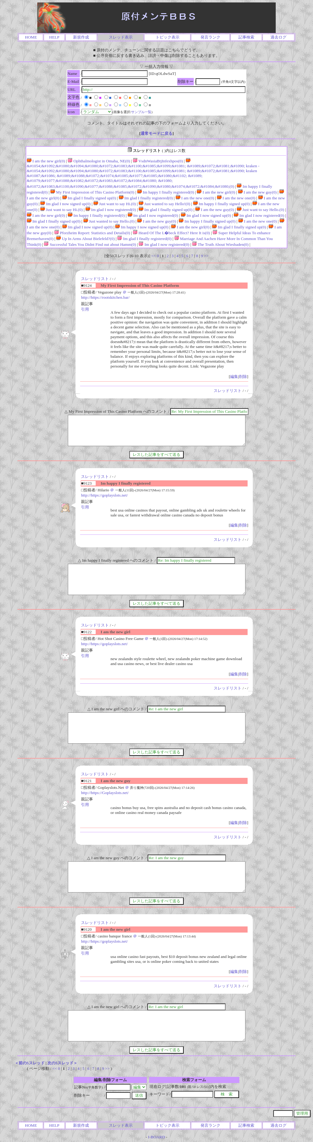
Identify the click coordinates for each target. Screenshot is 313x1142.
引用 (85, 309)
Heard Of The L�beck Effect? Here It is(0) (171, 233)
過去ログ (278, 37)
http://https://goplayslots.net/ (104, 495)
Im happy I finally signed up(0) (221, 203)
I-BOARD (156, 1137)
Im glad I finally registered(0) (146, 198)
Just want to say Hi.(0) (115, 203)
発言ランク (210, 37)
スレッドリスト (95, 278)
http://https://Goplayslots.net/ (105, 792)
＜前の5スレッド (30, 1063)
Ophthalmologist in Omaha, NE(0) (99, 161)
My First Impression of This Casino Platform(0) (92, 192)
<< (153, 255)
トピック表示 (167, 37)
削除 (243, 376)
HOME (31, 37)
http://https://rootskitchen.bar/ (105, 297)
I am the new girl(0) (46, 161)
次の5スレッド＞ (62, 1063)
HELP (54, 37)
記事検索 (246, 37)
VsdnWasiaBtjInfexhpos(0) (158, 161)
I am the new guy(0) (257, 192)
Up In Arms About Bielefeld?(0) (85, 238)
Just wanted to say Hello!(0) (164, 203)
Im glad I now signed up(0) (65, 203)
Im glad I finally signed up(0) (89, 198)
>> (206, 255)
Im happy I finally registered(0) (165, 192)
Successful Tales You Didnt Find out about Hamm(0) (90, 244)
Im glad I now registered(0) (111, 209)
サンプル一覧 (141, 112)
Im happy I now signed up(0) (141, 227)
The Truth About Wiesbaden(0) (220, 244)
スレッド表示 (121, 37)
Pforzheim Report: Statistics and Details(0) (92, 233)
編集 (234, 376)
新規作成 (81, 37)
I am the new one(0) (195, 198)
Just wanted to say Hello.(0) (109, 221)
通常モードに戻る (156, 133)
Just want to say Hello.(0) (260, 209)
